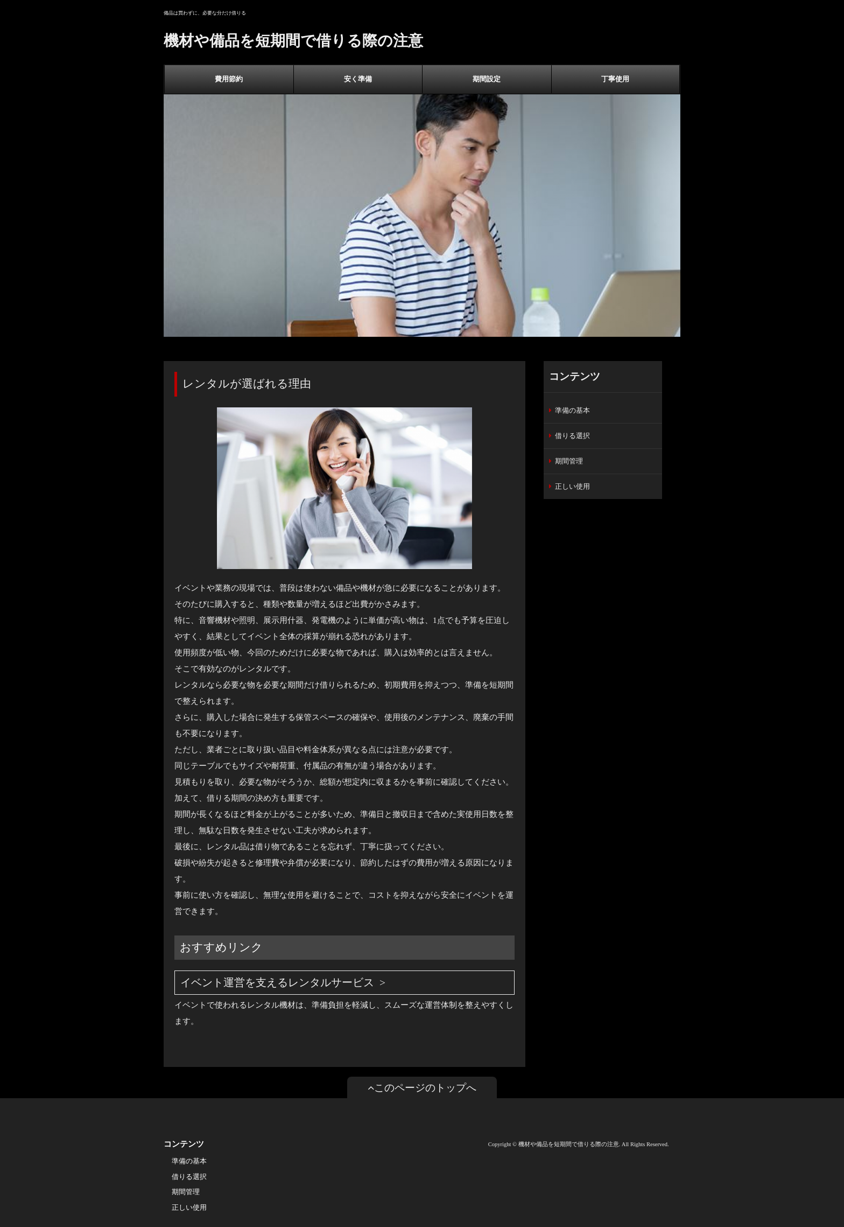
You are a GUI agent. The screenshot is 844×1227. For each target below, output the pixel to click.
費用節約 (229, 79)
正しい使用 (572, 486)
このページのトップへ (422, 1087)
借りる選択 (572, 436)
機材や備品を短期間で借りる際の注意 (293, 40)
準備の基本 (572, 410)
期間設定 (487, 79)
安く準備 (358, 79)
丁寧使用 (615, 79)
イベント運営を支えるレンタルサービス (277, 982)
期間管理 (569, 461)
